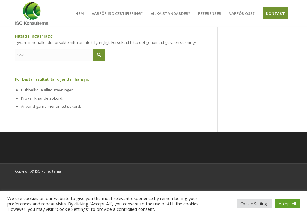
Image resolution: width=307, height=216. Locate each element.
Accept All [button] (287, 203)
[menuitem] (79, 13)
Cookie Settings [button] (254, 203)
